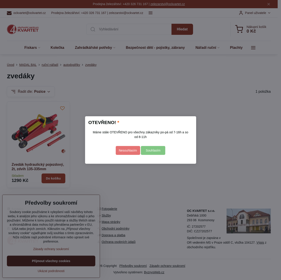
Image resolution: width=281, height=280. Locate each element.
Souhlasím (153, 150)
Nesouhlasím (128, 150)
